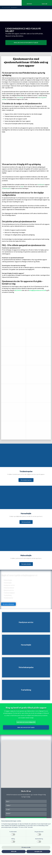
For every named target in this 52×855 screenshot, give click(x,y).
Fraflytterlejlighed (9, 592)
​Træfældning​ (7, 595)
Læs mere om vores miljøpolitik (26, 722)
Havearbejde (7, 582)
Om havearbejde (26, 522)
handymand (41, 184)
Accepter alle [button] (38, 851)
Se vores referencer (8, 604)
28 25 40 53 (18, 290)
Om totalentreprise (26, 480)
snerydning (20, 97)
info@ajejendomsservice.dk (37, 290)
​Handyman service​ (9, 585)
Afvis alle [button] (13, 851)
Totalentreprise (8, 597)
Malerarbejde (8, 580)
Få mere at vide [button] (26, 847)
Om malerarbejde (26, 564)
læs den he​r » (14, 7)
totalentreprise (6, 188)
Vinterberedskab (9, 587)
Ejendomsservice (9, 590)
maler (22, 186)
